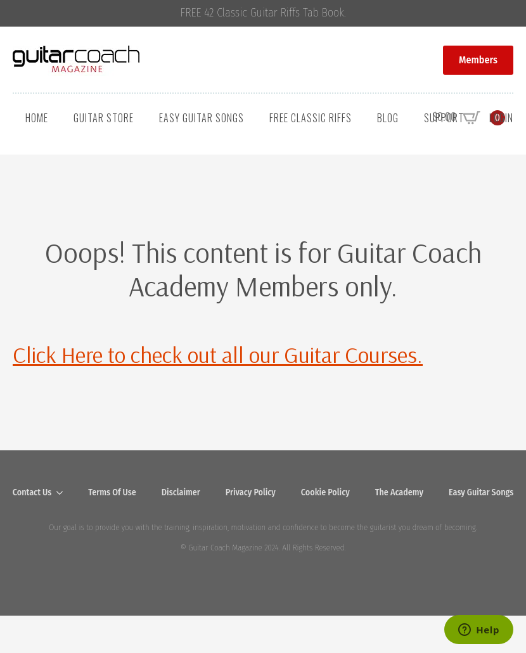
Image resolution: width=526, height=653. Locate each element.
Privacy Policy (251, 492)
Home (36, 117)
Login (501, 117)
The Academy (399, 492)
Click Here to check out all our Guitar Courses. (218, 354)
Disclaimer (181, 492)
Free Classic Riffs (310, 117)
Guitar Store (104, 117)
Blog (388, 117)
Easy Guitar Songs (201, 117)
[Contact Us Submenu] (63, 493)
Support (444, 117)
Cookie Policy (325, 492)
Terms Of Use (112, 492)
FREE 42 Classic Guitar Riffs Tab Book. (263, 13)
